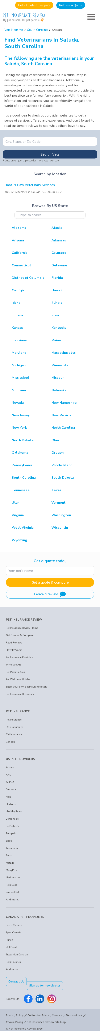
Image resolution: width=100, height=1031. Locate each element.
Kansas (17, 327)
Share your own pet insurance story (26, 686)
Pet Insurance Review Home (22, 628)
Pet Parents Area (15, 672)
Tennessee (21, 490)
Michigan (19, 365)
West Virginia (23, 527)
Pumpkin (11, 833)
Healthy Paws (14, 811)
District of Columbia (28, 277)
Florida (57, 277)
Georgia (18, 290)
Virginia (18, 515)
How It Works (14, 650)
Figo (8, 796)
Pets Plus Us (13, 962)
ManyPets (11, 870)
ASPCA (10, 782)
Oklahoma (20, 452)
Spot (9, 840)
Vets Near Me (13, 30)
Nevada (18, 402)
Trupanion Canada (17, 954)
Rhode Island (61, 465)
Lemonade (12, 818)
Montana (19, 390)
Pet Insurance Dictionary (20, 694)
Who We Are (13, 664)
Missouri (57, 377)
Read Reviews (14, 642)
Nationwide (13, 877)
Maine (56, 340)
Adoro (10, 767)
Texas (56, 490)
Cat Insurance (14, 734)
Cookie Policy (14, 1018)
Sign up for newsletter (48, 982)
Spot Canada (13, 932)
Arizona (18, 240)
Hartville (11, 804)
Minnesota (59, 365)
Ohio (55, 440)
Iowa (55, 315)
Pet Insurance (13, 719)
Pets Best (11, 885)
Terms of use (74, 1011)
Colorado (58, 252)
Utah (16, 502)
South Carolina (37, 30)
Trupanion (12, 848)
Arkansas (58, 240)
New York (19, 427)
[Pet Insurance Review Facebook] (28, 994)
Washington (61, 515)
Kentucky (58, 327)
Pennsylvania (22, 465)
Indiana (17, 315)
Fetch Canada (14, 925)
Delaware (59, 265)
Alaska (56, 227)
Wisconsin (59, 527)
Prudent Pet (12, 892)
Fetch (9, 855)
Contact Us (16, 982)
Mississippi (20, 377)
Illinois (56, 302)
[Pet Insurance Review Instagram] (51, 994)
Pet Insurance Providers (19, 657)
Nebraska (58, 390)
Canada (10, 741)
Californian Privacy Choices (45, 1011)
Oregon (57, 452)
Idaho (16, 302)
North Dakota (23, 440)
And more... (13, 899)
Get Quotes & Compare (19, 635)
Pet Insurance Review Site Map (46, 1018)
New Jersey (21, 415)
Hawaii (56, 290)
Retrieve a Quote (70, 5)
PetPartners (12, 826)
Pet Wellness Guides (18, 679)
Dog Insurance (14, 727)
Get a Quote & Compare (34, 5)
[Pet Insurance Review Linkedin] (40, 994)
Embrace (11, 789)
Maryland (19, 352)
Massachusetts (63, 352)
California (20, 252)
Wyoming (19, 540)
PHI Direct (11, 947)
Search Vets (50, 154)
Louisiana (19, 340)
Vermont (58, 502)
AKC (8, 774)
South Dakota (62, 477)
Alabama (19, 227)
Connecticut (21, 265)
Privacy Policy (15, 1011)
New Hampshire (64, 402)
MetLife (10, 863)
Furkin (9, 940)
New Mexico (61, 415)
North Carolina (63, 427)
